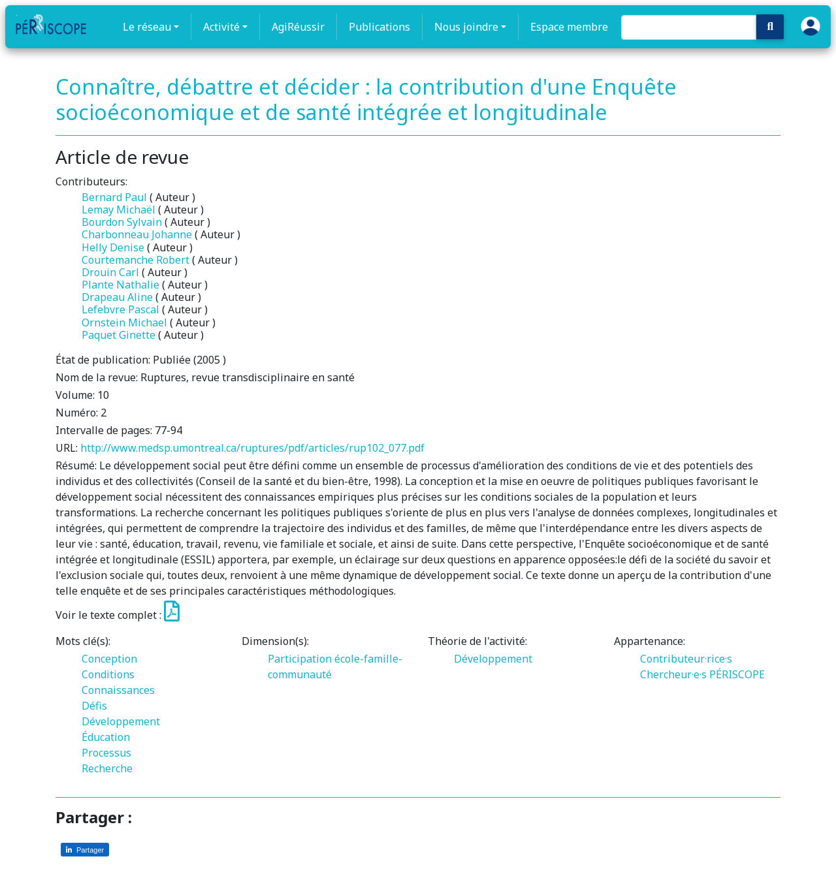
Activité (221, 27)
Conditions (108, 674)
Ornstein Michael (124, 322)
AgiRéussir (298, 27)
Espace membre (569, 27)
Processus (106, 753)
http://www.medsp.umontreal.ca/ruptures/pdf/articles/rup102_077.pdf (252, 448)
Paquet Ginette (118, 335)
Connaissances (118, 690)
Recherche (107, 768)
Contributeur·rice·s (686, 659)
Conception (109, 659)
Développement (121, 721)
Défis (94, 706)
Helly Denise (113, 247)
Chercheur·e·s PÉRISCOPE (702, 674)
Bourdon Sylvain (122, 222)
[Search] (688, 27)
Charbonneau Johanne (137, 234)
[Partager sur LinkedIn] (85, 849)
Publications (379, 27)
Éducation (106, 737)
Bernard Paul (114, 197)
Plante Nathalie (120, 284)
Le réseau (147, 27)
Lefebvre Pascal (120, 309)
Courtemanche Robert (135, 260)
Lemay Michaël (118, 209)
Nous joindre (466, 27)
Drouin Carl (110, 272)
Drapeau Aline (117, 297)
